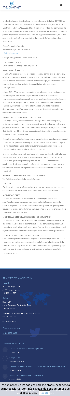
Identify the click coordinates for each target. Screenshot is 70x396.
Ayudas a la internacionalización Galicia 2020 (26, 375)
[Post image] (5, 349)
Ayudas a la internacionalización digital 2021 (26, 349)
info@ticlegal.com (10, 53)
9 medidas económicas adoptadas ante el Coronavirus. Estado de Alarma (37, 366)
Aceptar (45, 392)
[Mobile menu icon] (65, 5)
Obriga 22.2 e (14, 357)
